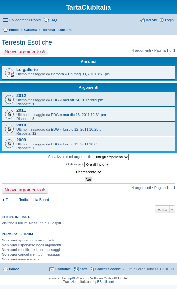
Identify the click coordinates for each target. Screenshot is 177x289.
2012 (21, 95)
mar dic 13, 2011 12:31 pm (84, 115)
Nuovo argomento (23, 51)
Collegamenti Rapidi (25, 20)
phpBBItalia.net (103, 282)
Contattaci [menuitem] (63, 269)
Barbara (57, 74)
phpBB (71, 278)
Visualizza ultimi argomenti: (88, 157)
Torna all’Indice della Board (27, 200)
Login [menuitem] (169, 20)
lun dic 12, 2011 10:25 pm (84, 129)
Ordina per (88, 164)
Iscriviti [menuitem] (151, 20)
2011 (21, 110)
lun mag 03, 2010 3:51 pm (89, 74)
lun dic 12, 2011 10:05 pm (84, 144)
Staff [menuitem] (83, 269)
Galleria (30, 30)
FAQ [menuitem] (53, 20)
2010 (21, 125)
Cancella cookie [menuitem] (108, 269)
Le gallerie (27, 69)
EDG (55, 100)
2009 (21, 139)
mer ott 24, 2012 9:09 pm (83, 100)
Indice (14, 30)
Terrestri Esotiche (57, 30)
